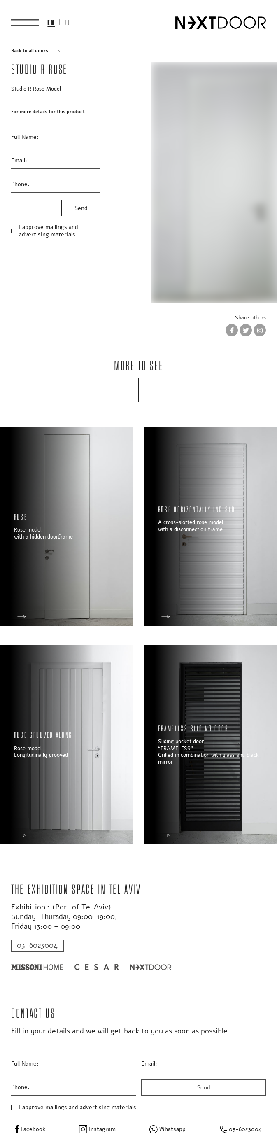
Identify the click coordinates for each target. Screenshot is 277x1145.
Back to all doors (29, 51)
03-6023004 (37, 945)
